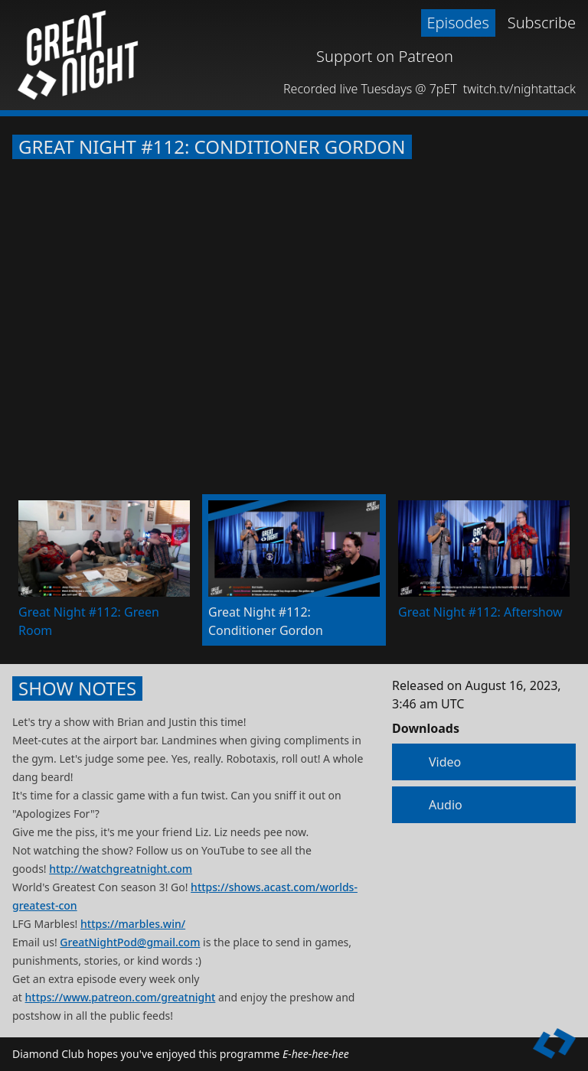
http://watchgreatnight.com (120, 868)
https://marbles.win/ (132, 923)
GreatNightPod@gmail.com (130, 942)
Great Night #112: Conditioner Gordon (212, 147)
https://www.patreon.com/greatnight (120, 997)
